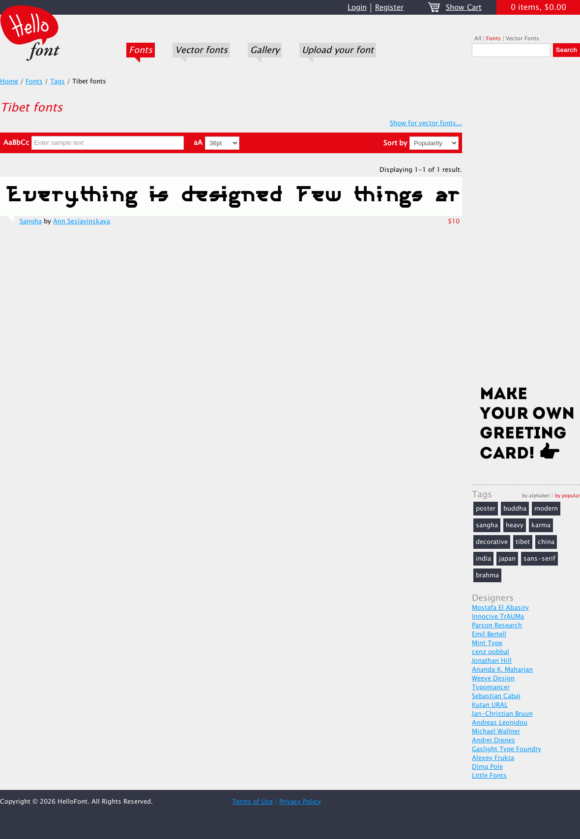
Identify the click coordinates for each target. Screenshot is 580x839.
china (546, 542)
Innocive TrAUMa (498, 617)
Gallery (264, 50)
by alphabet (536, 495)
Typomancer (491, 687)
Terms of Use (252, 802)
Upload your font (338, 50)
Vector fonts (201, 50)
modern (546, 509)
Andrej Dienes (493, 740)
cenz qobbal (490, 652)
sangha (487, 525)
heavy (514, 525)
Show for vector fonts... (426, 123)
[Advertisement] (526, 224)
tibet (523, 542)
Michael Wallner (496, 731)
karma (541, 525)
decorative (492, 542)
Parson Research (497, 625)
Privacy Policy (300, 802)
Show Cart (464, 7)
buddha (514, 509)
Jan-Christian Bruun (502, 714)
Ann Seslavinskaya (81, 221)
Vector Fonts (522, 38)
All (477, 38)
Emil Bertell (489, 634)
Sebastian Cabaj (496, 696)
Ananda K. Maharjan (502, 670)
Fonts (140, 50)
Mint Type (487, 643)
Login (357, 7)
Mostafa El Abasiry (500, 608)
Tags (57, 81)
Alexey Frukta (493, 758)
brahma (487, 575)
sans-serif (539, 559)
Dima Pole (487, 767)
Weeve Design (493, 678)
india (483, 559)
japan (507, 559)
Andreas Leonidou (499, 723)
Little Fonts (489, 776)
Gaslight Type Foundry (506, 749)
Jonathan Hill (492, 661)
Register (389, 7)
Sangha (31, 221)
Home (9, 81)
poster (485, 509)
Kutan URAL (490, 705)
